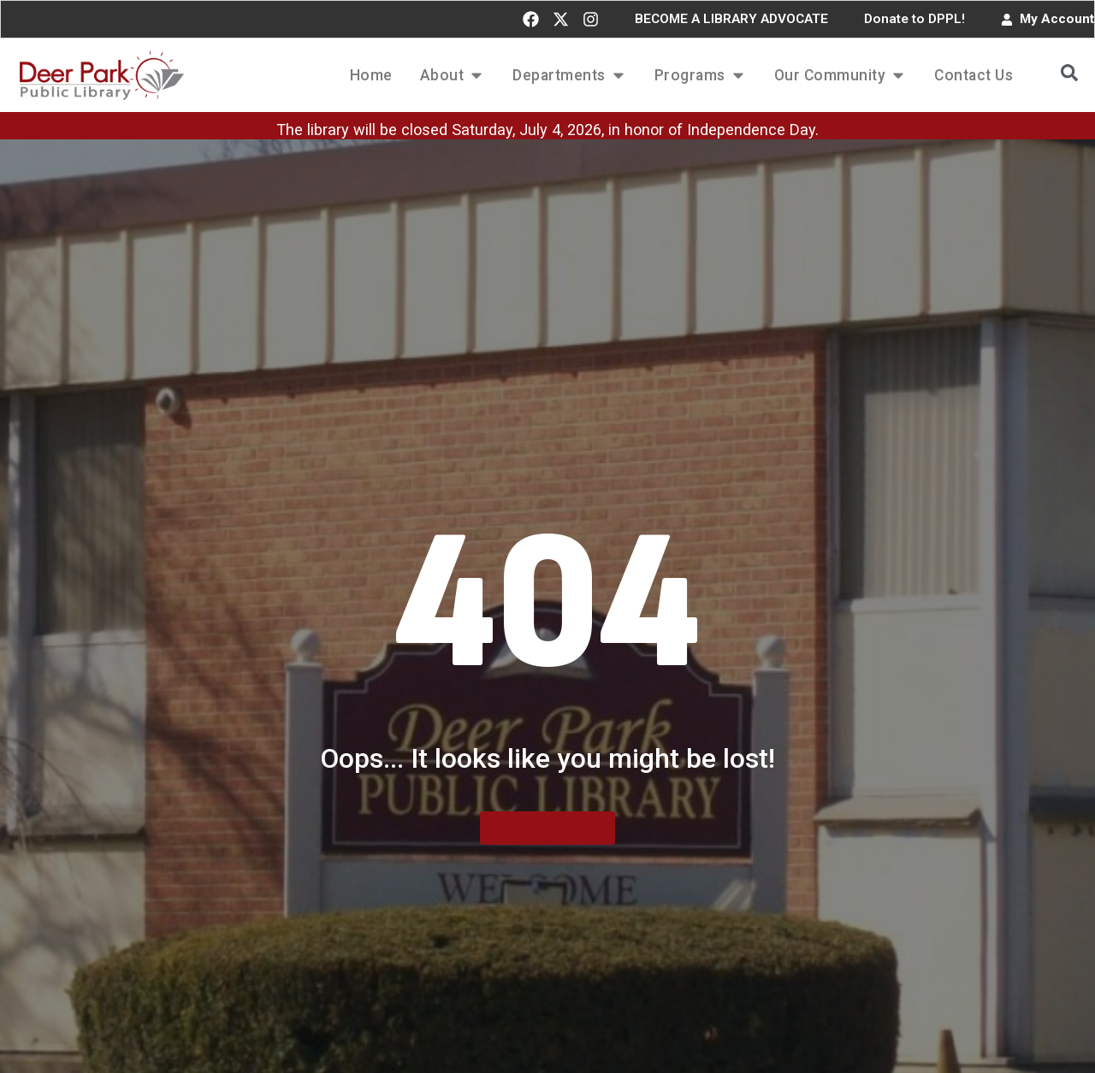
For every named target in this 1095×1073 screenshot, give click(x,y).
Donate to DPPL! (914, 19)
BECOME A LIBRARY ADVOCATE (731, 19)
